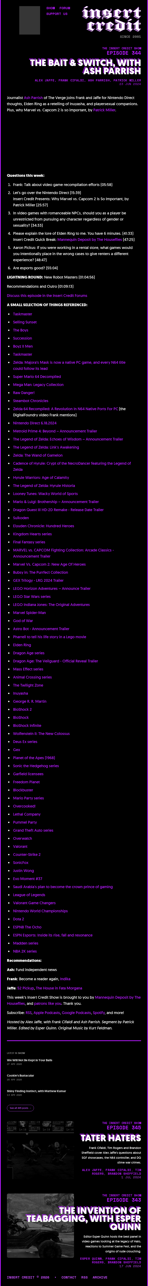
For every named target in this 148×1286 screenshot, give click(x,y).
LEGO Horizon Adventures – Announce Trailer (52, 588)
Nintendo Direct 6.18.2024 (34, 423)
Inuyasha (20, 693)
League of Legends (29, 894)
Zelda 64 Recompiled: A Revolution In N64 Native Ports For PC (65, 408)
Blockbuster (23, 790)
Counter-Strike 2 (27, 854)
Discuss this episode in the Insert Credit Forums (47, 295)
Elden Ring (22, 644)
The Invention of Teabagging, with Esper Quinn (84, 1219)
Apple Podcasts (47, 1012)
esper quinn (91, 1258)
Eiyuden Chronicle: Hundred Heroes (43, 525)
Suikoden (21, 517)
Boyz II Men (23, 346)
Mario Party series (28, 798)
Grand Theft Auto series (33, 830)
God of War (23, 620)
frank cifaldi (71, 80)
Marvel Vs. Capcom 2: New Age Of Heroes (49, 564)
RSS (29, 1012)
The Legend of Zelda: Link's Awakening (46, 447)
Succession (22, 338)
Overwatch (22, 838)
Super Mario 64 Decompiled (37, 376)
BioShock (21, 717)
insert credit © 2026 (28, 1277)
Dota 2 (18, 919)
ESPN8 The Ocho (27, 927)
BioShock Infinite (27, 725)
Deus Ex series (25, 741)
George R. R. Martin (29, 701)
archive (100, 1277)
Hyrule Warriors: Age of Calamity (41, 477)
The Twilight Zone (28, 685)
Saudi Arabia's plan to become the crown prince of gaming (63, 886)
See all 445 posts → (20, 1108)
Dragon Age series (29, 652)
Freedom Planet (26, 781)
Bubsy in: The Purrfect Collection (40, 572)
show (50, 8)
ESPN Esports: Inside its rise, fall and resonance (52, 935)
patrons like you (47, 1003)
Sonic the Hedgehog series (36, 765)
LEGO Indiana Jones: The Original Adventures (51, 604)
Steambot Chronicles (30, 400)
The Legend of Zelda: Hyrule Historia (44, 485)
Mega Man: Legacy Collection (38, 384)
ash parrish (99, 80)
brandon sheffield (124, 1173)
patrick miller (127, 80)
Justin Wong (23, 870)
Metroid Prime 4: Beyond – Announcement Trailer (55, 431)
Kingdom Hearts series (32, 533)
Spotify (99, 1012)
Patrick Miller (104, 109)
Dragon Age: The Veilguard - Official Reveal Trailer (55, 661)
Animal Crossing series (32, 677)
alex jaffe (45, 80)
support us (56, 14)
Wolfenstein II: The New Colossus (41, 733)
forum (64, 8)
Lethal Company (26, 814)
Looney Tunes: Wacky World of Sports (45, 493)
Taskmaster (22, 314)
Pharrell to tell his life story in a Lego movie (49, 636)
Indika (65, 978)
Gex (16, 749)
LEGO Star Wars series (32, 596)
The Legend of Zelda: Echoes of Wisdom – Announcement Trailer (68, 439)
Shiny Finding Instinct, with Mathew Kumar (36, 1091)
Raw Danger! (24, 392)
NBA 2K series (25, 951)
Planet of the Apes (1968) (34, 757)
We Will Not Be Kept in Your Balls (29, 1060)
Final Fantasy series (29, 542)
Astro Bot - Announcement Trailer (41, 628)
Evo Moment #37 (27, 878)
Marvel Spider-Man (29, 612)
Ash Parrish (33, 97)
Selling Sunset (25, 322)
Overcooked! (24, 806)
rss (84, 1277)
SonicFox (20, 862)
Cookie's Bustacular (20, 1076)
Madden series (25, 943)
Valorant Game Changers (34, 902)
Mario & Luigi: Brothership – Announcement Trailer (56, 501)
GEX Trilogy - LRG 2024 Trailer (38, 580)
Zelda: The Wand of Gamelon (38, 455)
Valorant (20, 846)
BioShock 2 (22, 709)
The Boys (20, 330)
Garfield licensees (28, 773)
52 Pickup (25, 988)
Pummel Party (25, 822)
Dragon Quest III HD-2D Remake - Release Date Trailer (58, 509)
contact (68, 1277)
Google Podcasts (76, 1012)
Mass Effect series (28, 669)
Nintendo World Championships (40, 910)
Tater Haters (111, 1138)
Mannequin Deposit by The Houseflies (89, 239)
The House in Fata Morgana (59, 988)
